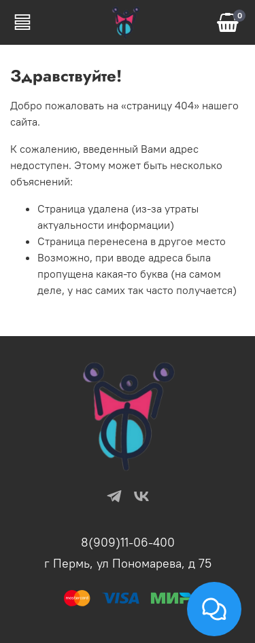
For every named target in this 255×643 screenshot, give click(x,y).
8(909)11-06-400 (128, 542)
